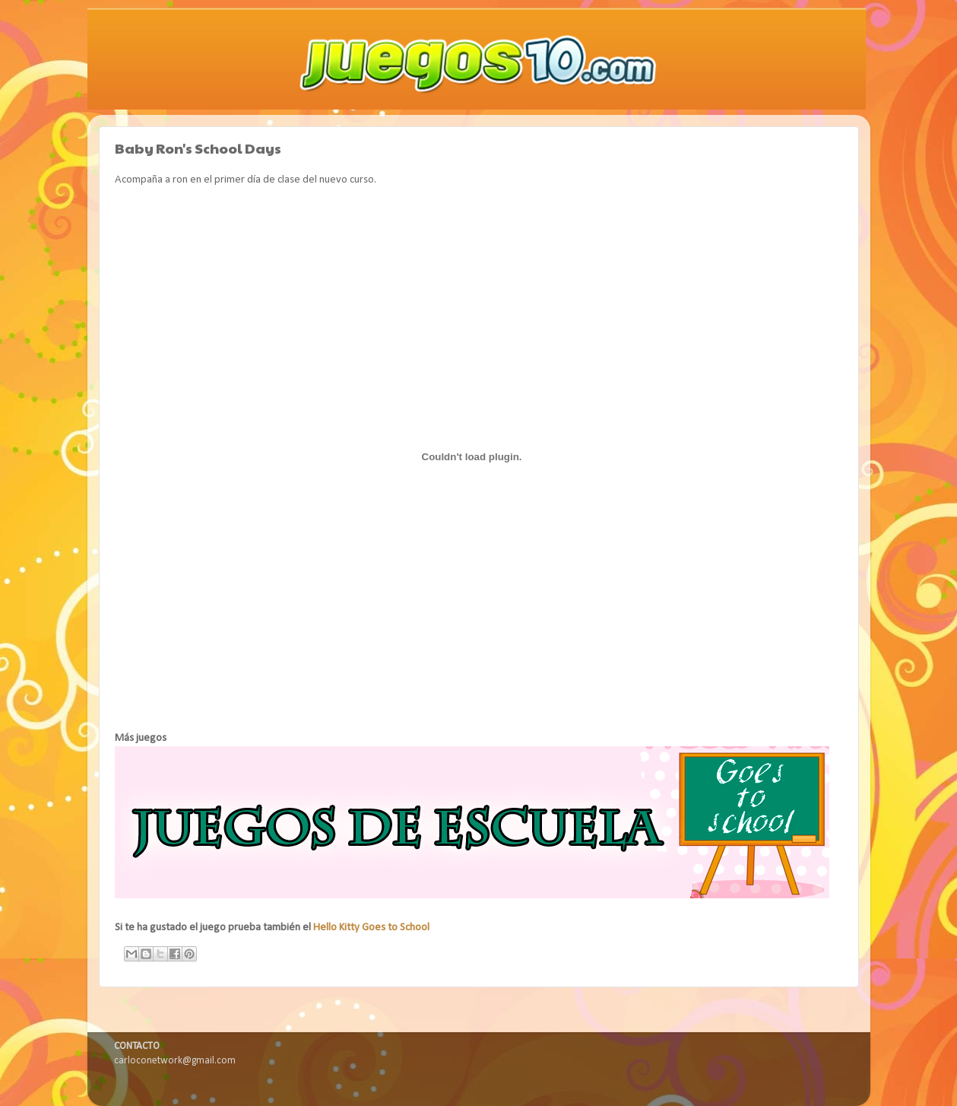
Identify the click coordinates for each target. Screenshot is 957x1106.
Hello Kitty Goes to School (371, 927)
